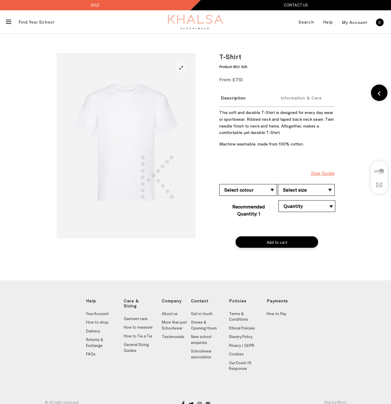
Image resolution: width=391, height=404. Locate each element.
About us (170, 313)
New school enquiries (201, 339)
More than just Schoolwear (174, 325)
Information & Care (301, 97)
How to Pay (276, 313)
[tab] (244, 97)
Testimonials (173, 336)
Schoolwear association (201, 354)
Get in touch (201, 313)
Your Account (97, 313)
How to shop (97, 322)
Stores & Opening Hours (204, 325)
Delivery (93, 331)
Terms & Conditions (238, 316)
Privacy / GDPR (241, 345)
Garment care (136, 318)
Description (233, 97)
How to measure (138, 327)
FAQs (90, 354)
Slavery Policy (240, 336)
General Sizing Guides (136, 347)
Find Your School (37, 21)
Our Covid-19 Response (240, 365)
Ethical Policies (242, 328)
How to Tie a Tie (138, 336)
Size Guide (323, 173)
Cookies (236, 354)
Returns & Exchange (94, 342)
